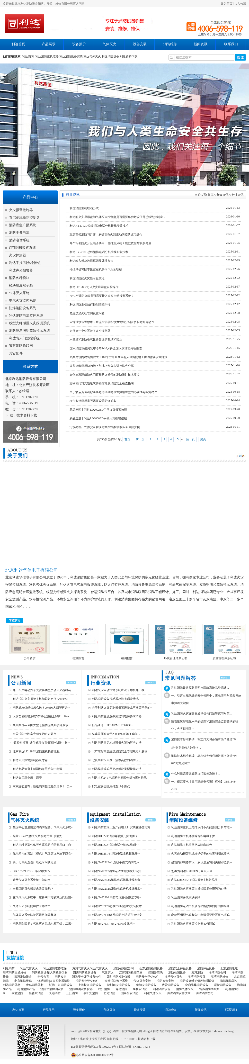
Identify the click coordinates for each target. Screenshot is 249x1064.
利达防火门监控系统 (24, 338)
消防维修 (170, 44)
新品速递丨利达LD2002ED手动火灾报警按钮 (98, 409)
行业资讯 (237, 195)
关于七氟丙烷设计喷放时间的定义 (34, 862)
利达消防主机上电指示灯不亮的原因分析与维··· (201, 827)
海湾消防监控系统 (116, 981)
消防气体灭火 (185, 989)
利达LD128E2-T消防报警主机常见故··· (195, 880)
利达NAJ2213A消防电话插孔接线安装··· (117, 880)
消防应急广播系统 (22, 225)
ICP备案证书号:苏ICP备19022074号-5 (94, 1046)
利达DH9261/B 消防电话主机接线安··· (116, 853)
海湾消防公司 (217, 972)
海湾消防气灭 (196, 976)
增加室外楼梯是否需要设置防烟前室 (93, 401)
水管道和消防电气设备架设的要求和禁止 (96, 339)
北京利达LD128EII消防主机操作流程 (36, 751)
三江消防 (72, 993)
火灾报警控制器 (21, 210)
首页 (210, 195)
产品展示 (48, 44)
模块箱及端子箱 (21, 285)
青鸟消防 (121, 989)
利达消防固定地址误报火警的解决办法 (117, 742)
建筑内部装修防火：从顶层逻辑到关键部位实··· (201, 862)
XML (137, 1046)
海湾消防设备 (23, 976)
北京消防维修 (23, 981)
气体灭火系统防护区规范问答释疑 (34, 915)
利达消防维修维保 (55, 968)
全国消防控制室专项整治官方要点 (34, 734)
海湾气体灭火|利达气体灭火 (90, 968)
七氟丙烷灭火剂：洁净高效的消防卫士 (117, 760)
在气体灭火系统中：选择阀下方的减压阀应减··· (43, 897)
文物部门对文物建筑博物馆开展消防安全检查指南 (102, 383)
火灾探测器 (17, 255)
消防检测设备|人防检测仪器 (49, 972)
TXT (146, 1046)
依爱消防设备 (170, 985)
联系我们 (231, 44)
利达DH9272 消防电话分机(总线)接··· (115, 845)
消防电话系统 (19, 240)
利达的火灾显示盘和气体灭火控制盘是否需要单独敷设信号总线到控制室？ (118, 217)
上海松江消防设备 (89, 985)
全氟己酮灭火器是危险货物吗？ (33, 888)
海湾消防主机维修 (14, 972)
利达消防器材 (11, 985)
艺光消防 (109, 993)
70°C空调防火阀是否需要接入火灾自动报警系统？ (102, 296)
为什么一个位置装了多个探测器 (90, 331)
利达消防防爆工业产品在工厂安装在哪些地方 (121, 827)
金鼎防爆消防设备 (196, 985)
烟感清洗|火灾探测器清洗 (53, 981)
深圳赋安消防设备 (118, 985)
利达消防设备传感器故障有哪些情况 (115, 699)
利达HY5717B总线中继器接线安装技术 (117, 906)
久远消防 (55, 993)
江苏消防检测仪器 (130, 972)
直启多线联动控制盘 (24, 217)
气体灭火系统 (19, 293)
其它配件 (16, 353)
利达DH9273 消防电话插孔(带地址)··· (115, 836)
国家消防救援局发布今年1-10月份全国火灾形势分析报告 (106, 348)
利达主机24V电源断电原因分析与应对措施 (119, 777)
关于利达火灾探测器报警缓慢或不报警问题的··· (122, 707)
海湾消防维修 (219, 976)
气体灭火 (109, 44)
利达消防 (28, 56)
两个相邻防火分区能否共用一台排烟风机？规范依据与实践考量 (110, 243)
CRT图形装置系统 (22, 248)
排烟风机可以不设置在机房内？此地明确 (96, 269)
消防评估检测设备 (52, 989)
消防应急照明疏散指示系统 (29, 331)
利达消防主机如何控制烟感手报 (90, 304)
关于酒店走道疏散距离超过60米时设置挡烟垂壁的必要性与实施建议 (113, 392)
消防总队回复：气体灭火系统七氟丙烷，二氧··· (43, 923)
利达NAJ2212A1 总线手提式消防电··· (115, 862)
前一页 (140, 439)
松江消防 (104, 989)
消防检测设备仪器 (81, 989)
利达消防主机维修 (47, 56)
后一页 (190, 439)
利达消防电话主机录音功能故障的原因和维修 (200, 906)
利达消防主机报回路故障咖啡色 (191, 845)
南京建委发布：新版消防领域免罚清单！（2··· (42, 786)
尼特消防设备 (222, 985)
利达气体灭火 (92, 56)
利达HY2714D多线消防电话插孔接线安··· (118, 915)
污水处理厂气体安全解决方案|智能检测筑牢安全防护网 (105, 427)
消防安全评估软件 (147, 976)
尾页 (203, 439)
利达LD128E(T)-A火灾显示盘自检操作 (94, 287)
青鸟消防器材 (35, 985)
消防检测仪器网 (123, 968)
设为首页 (226, 3)
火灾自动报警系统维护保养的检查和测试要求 (200, 853)
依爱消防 (17, 993)
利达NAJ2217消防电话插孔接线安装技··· (117, 871)
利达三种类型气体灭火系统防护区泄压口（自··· (43, 845)
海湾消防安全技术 (178, 993)
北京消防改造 (229, 968)
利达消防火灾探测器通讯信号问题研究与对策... (201, 713)
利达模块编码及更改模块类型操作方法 (117, 769)
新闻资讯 (200, 44)
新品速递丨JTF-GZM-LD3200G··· (112, 725)
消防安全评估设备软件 (86, 976)
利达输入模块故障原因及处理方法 (91, 260)
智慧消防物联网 (21, 346)
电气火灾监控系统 (22, 300)
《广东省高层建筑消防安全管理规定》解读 (119, 751)
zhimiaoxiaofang (224, 1031)
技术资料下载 (27, 415)
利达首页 (18, 44)
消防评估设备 (206, 968)
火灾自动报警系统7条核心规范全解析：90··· (41, 716)
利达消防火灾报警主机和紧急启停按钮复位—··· (43, 699)
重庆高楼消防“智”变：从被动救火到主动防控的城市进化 (106, 234)
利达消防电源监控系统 (26, 315)
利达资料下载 (128, 56)
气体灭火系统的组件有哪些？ (32, 906)
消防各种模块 (19, 278)
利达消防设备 (110, 56)
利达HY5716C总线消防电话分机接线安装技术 (99, 252)
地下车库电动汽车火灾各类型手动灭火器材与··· (43, 690)
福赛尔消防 (36, 993)
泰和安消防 (140, 989)
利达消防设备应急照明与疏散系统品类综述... (200, 687)
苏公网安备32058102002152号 (92, 1055)
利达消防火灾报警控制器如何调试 (193, 923)
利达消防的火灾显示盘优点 (87, 278)
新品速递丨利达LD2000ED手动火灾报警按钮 (98, 418)
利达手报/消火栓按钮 (25, 263)
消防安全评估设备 (180, 968)
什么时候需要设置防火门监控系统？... (195, 773)
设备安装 (140, 44)
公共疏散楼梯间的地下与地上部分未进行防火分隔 (102, 366)
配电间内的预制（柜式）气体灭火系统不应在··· (43, 853)
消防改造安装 (165, 981)
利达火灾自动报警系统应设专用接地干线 (118, 690)
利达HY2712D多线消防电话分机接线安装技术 (99, 225)
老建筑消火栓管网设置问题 (87, 313)
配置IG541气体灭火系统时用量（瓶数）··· (39, 836)
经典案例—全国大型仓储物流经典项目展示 (40, 725)
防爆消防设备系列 (22, 308)
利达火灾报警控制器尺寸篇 (30, 760)
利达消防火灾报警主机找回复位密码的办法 (199, 888)
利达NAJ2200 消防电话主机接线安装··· (116, 897)
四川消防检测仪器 (118, 976)
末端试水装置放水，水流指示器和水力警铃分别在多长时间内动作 (112, 322)
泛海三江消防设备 (60, 985)
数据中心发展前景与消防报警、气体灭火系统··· (43, 827)
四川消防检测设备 (84, 972)
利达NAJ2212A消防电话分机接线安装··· (117, 888)
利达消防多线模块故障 (185, 897)
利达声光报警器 (21, 270)
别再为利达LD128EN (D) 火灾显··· (192, 871)
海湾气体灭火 (173, 976)
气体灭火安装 (142, 981)
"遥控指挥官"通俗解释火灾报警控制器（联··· (41, 742)
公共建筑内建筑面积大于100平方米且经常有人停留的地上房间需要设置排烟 (118, 357)
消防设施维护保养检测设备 (197, 981)
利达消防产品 (26, 989)
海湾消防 (197, 972)
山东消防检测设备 (151, 968)
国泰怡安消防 (129, 993)
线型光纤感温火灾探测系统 (29, 323)
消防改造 (60, 976)
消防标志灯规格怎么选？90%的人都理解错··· (41, 707)
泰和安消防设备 (146, 985)
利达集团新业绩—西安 (27, 777)
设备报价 (79, 44)
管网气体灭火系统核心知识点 (32, 880)
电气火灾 (43, 976)
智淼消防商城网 (209, 989)
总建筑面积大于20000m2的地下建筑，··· (117, 734)
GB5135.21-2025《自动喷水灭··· (33, 871)
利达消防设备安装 (71, 56)
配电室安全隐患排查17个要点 (111, 786)
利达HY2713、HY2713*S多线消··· (113, 923)
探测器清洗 (155, 972)
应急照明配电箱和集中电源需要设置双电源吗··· (201, 915)
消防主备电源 (19, 232)
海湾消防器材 (229, 981)
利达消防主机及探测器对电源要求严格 (117, 716)
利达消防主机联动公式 (84, 208)
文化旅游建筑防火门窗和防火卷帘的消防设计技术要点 (105, 374)
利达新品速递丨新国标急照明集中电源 (37, 769)
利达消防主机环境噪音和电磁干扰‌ (193, 836)
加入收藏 (240, 3)
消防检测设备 (177, 972)
